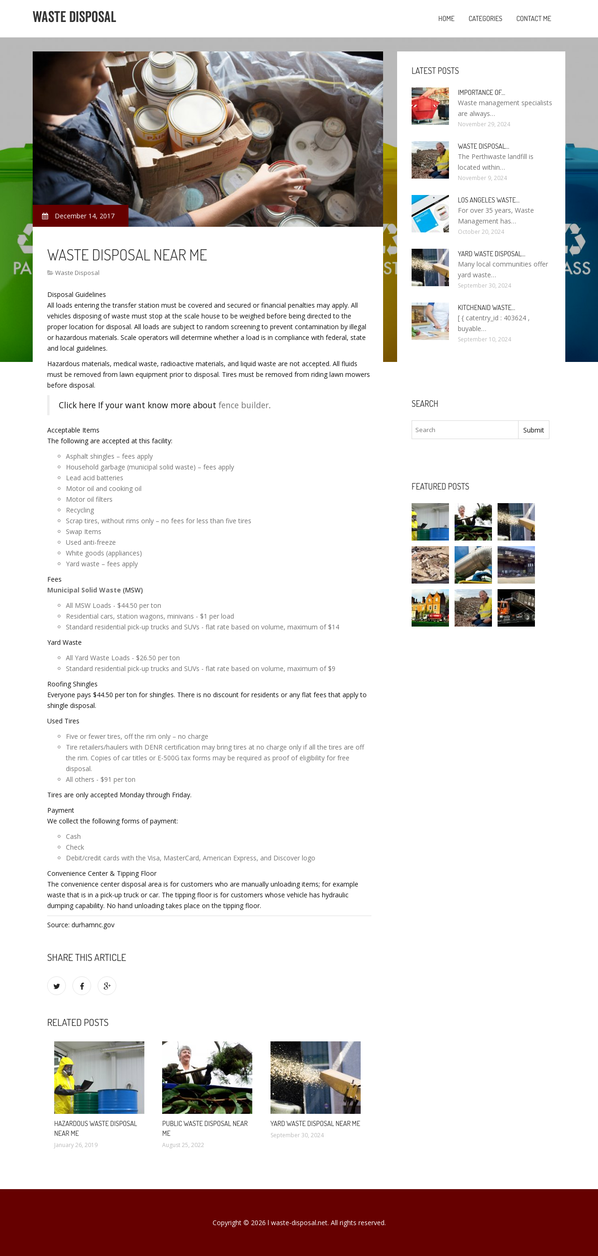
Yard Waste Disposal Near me (315, 1123)
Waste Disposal (77, 272)
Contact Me (533, 18)
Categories (485, 18)
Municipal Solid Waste (84, 589)
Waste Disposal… (483, 146)
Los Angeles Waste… (489, 199)
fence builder (244, 405)
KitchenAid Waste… (486, 307)
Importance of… (481, 92)
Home (446, 18)
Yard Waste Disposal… (492, 253)
